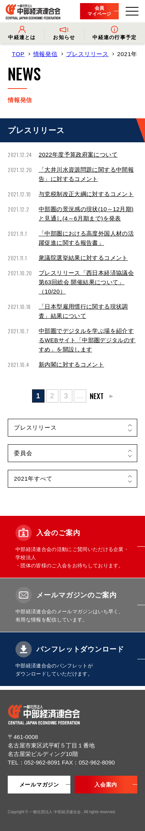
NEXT (97, 396)
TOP (18, 54)
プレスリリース (87, 54)
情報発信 (45, 54)
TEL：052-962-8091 (35, 762)
